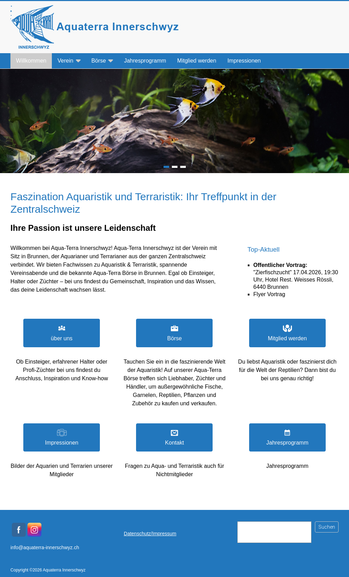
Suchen (326, 527)
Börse (99, 61)
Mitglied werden (196, 61)
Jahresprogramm (145, 61)
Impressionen (244, 61)
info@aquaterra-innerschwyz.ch (44, 547)
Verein (65, 61)
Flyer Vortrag (269, 294)
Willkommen (31, 61)
